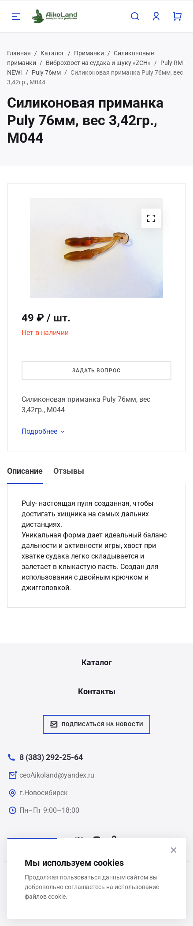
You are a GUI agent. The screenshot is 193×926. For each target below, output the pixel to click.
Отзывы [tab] (68, 471)
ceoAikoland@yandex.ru (56, 775)
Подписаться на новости (96, 724)
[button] (151, 218)
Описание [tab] (25, 471)
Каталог (52, 53)
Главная (19, 53)
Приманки (89, 53)
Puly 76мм (46, 72)
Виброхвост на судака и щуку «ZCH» (98, 62)
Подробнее (45, 431)
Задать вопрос (96, 371)
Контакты (96, 691)
